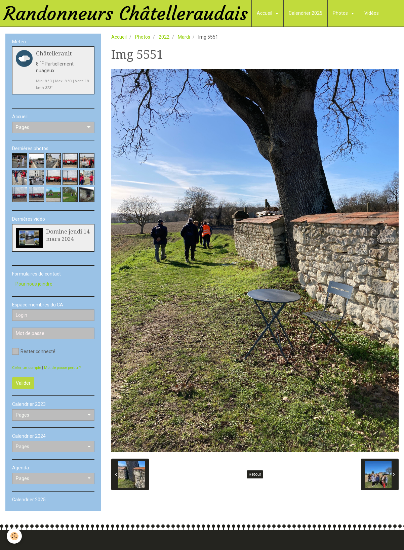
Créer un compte (26, 368)
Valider (23, 383)
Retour (255, 474)
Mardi (184, 37)
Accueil (265, 13)
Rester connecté (33, 351)
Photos (341, 13)
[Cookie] (14, 536)
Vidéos (371, 13)
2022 (164, 37)
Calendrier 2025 (305, 13)
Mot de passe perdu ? (62, 368)
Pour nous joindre (33, 284)
